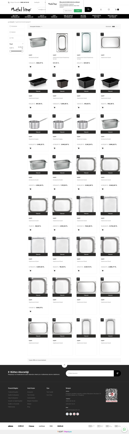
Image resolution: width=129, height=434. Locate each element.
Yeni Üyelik (50, 392)
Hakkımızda (11, 407)
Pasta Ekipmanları (42, 16)
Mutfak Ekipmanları (15, 16)
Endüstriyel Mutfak (96, 16)
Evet (78, 10)
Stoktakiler (13, 26)
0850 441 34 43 (70, 401)
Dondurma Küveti (33, 57)
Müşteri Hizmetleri (32, 401)
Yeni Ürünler (30, 395)
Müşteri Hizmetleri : (18, 2)
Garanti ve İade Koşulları (15, 401)
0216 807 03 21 (70, 404)
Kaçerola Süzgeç (33, 139)
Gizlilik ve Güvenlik (13, 404)
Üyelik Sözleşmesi (13, 395)
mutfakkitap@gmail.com (73, 410)
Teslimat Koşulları (13, 392)
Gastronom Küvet (106, 57)
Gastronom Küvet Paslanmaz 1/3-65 (85, 58)
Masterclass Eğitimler (112, 16)
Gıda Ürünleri (54, 16)
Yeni (12, 38)
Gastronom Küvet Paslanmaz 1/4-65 (61, 58)
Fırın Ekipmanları (29, 16)
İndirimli (12, 32)
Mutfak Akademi (83, 16)
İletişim (29, 404)
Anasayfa (11, 22)
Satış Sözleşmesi (13, 398)
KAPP (30, 55)
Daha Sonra (67, 10)
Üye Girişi (49, 395)
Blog (28, 407)
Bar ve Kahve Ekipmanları (68, 16)
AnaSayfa (36, 2)
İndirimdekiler (31, 398)
